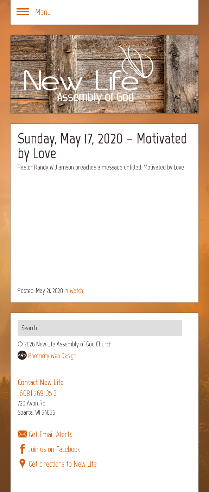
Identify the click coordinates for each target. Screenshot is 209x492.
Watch (76, 291)
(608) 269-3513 (37, 393)
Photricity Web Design (52, 356)
